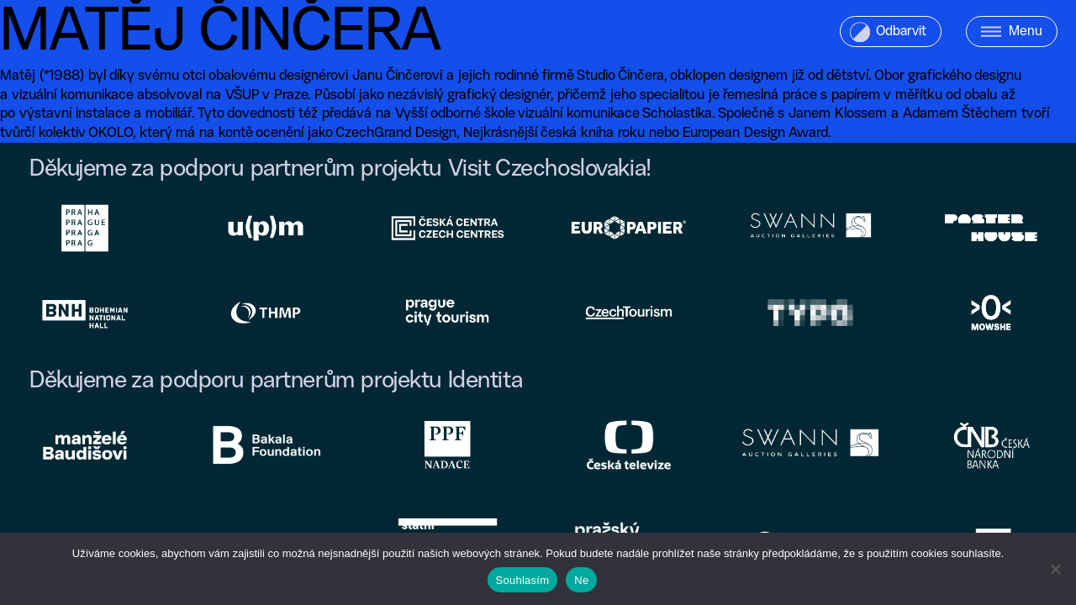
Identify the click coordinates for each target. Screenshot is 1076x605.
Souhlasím (523, 580)
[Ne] (1055, 568)
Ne (581, 580)
